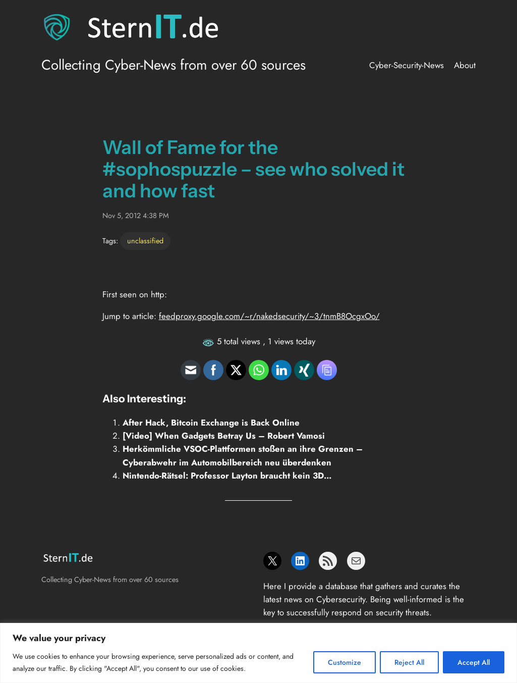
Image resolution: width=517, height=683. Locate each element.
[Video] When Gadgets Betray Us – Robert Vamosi (224, 436)
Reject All (409, 662)
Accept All (473, 662)
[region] (258, 653)
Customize (344, 662)
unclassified (145, 241)
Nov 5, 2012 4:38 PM (135, 216)
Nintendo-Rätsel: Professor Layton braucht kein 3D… (227, 475)
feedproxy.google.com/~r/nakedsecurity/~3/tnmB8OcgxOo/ (269, 316)
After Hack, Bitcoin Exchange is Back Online (211, 422)
